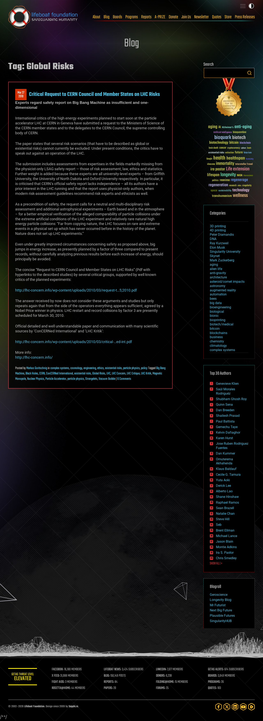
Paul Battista (225, 421)
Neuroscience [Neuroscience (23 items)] (248, 176)
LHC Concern (119, 373)
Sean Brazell (225, 508)
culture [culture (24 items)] (243, 148)
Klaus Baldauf (226, 469)
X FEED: (56, 676)
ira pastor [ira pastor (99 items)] (217, 169)
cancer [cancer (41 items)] (222, 148)
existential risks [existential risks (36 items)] (216, 152)
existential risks (113, 368)
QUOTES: (212, 688)
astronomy (217, 286)
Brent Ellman (225, 530)
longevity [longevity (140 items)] (228, 175)
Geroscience (218, 595)
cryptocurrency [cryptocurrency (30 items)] (233, 148)
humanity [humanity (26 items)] (250, 159)
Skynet (215, 256)
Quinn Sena (224, 404)
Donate (173, 17)
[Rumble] (251, 706)
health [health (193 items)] (219, 158)
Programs (131, 17)
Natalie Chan (225, 513)
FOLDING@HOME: (165, 682)
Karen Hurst (224, 438)
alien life (216, 269)
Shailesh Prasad (228, 416)
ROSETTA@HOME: (61, 688)
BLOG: (107, 676)
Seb (218, 525)
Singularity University (225, 252)
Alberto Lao (224, 491)
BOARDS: (212, 676)
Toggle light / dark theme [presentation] (251, 6)
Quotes (216, 17)
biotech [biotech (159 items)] (239, 137)
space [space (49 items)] (214, 190)
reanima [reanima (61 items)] (225, 180)
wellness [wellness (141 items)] (240, 195)
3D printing (218, 226)
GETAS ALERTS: (216, 669)
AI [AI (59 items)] (219, 127)
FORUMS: (160, 688)
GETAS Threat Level (23, 677)
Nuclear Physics (35, 379)
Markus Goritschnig (36, 368)
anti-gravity (218, 273)
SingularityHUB (221, 621)
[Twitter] (227, 706)
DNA (213, 239)
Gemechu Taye (227, 427)
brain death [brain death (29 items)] (213, 148)
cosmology (76, 368)
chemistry (217, 341)
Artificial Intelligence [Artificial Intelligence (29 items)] (222, 132)
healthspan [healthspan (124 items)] (235, 158)
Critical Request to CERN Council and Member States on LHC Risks (94, 94)
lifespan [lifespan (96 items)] (213, 175)
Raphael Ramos (227, 502)
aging (214, 264)
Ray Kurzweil (219, 243)
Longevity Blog (220, 600)
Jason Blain (224, 541)
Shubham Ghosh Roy (231, 399)
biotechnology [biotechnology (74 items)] (218, 143)
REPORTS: (109, 682)
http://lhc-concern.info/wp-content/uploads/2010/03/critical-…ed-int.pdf (73, 342)
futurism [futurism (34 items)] (247, 153)
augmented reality (223, 290)
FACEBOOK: (57, 669)
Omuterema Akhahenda (224, 461)
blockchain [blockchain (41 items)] (245, 143)
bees (213, 299)
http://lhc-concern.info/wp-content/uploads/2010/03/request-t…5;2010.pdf (76, 290)
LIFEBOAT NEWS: (112, 669)
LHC (108, 373)
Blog (107, 17)
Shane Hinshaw (227, 497)
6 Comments (124, 379)
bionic (214, 316)
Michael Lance (226, 536)
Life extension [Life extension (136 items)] (237, 169)
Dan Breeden (225, 410)
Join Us (186, 17)
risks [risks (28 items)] (239, 185)
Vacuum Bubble (107, 379)
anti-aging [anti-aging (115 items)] (243, 127)
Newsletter (201, 17)
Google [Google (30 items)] (209, 159)
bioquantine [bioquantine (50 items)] (239, 132)
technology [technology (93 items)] (240, 190)
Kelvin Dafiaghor (228, 432)
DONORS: (160, 676)
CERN (42, 373)
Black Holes (31, 373)
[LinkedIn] (235, 706)
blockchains (218, 333)
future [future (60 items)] (239, 152)
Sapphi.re (73, 706)
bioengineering (220, 307)
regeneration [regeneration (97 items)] (218, 185)
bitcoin (215, 329)
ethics (100, 368)
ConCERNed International (59, 373)
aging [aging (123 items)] (212, 127)
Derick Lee (223, 486)
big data (216, 303)
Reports (146, 17)
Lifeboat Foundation (34, 706)
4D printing (218, 230)
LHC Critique (133, 373)
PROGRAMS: (214, 682)
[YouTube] (243, 706)
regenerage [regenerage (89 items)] (239, 180)
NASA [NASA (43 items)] (239, 175)
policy (144, 368)
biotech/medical (221, 324)
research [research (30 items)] (232, 185)
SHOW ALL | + (216, 563)
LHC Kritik (146, 373)
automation (218, 294)
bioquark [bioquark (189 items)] (222, 138)
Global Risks (98, 373)
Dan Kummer (225, 453)
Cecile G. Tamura (228, 474)
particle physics (131, 368)
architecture (218, 277)
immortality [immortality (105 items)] (225, 163)
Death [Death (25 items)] (249, 148)
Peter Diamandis (222, 235)
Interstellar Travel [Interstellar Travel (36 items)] (244, 164)
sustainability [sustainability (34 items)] (224, 190)
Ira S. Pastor (225, 553)
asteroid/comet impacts (227, 282)
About (96, 17)
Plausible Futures (222, 616)
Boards (117, 17)
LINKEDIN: (161, 669)
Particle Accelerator (55, 379)
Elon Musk (217, 247)
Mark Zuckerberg (222, 260)
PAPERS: (108, 688)
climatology (218, 346)
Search (249, 73)
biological (217, 311)
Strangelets (91, 379)
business (216, 337)
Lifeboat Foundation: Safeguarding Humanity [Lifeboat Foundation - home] (43, 17)
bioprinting (217, 320)
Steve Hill (223, 519)
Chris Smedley (226, 558)
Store (228, 17)
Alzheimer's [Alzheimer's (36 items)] (227, 127)
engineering (89, 368)
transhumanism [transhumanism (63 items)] (222, 196)
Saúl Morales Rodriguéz (225, 391)
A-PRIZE (160, 17)
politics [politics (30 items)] (215, 180)
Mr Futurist (218, 605)
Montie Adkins (226, 547)
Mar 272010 (20, 94)
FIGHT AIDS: (58, 682)
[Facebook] (218, 706)
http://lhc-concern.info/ (34, 357)
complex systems (59, 368)
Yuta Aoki (223, 480)
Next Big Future (221, 610)
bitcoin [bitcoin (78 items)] (234, 143)
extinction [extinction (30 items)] (229, 153)
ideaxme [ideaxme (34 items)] (211, 164)
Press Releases (245, 17)
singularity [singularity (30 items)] (246, 185)
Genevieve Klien (227, 384)
